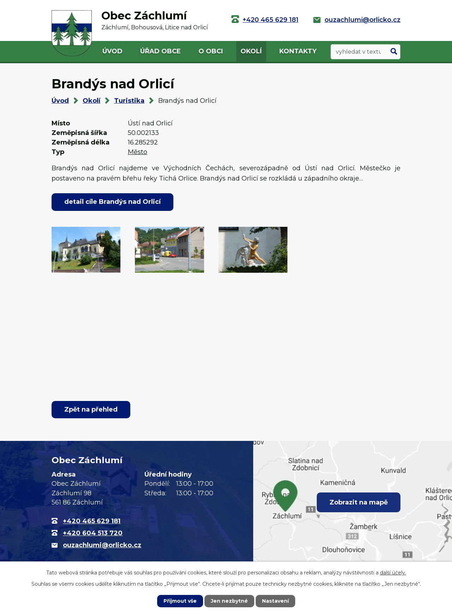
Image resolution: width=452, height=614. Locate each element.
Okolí (251, 51)
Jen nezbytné (229, 601)
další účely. (393, 572)
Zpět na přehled (91, 409)
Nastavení (275, 601)
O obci (210, 51)
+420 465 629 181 (270, 20)
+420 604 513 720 (93, 533)
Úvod (112, 51)
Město (137, 152)
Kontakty (297, 51)
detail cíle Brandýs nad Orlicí (112, 202)
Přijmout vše (180, 601)
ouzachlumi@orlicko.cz (362, 20)
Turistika (129, 101)
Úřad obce (160, 51)
